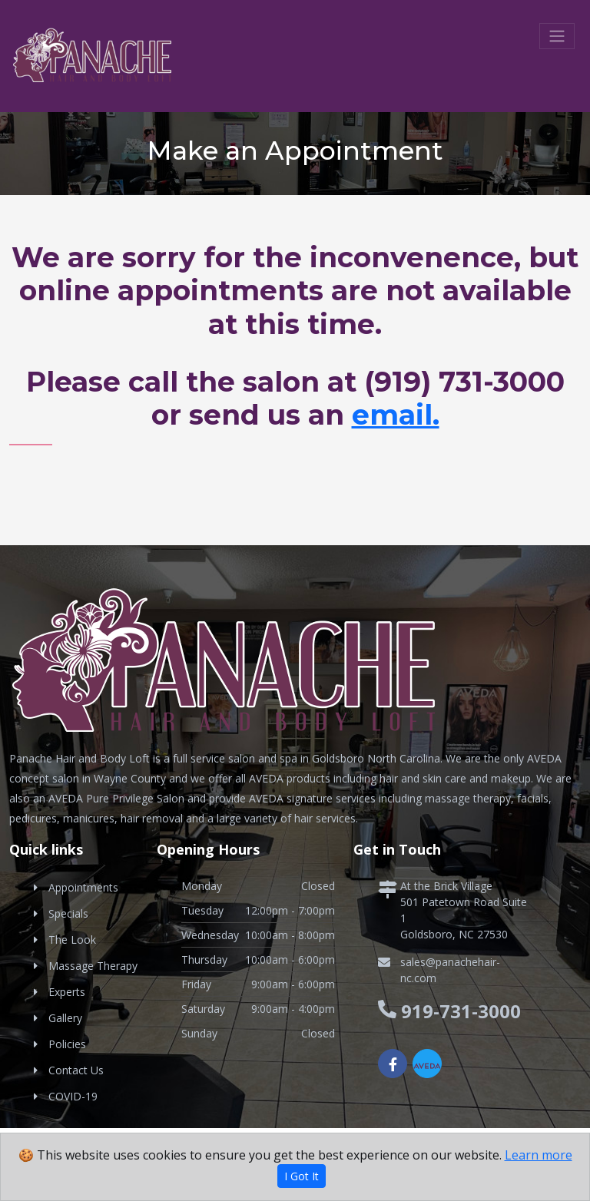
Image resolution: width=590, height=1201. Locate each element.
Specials (68, 913)
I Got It (301, 1176)
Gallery (65, 1018)
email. (395, 415)
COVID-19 (73, 1096)
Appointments (83, 887)
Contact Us (76, 1070)
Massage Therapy (93, 965)
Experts (66, 991)
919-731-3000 (461, 1011)
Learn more (538, 1154)
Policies (67, 1044)
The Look (72, 939)
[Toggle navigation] (557, 36)
